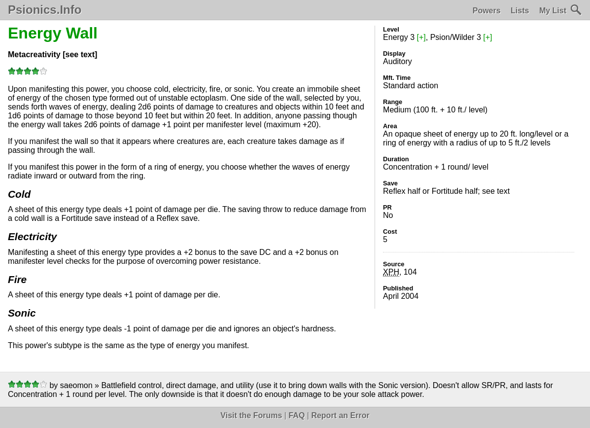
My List (552, 10)
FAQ (296, 415)
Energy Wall (53, 33)
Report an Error (340, 415)
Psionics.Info (44, 10)
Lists (520, 10)
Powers (487, 10)
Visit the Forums (251, 415)
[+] (421, 37)
